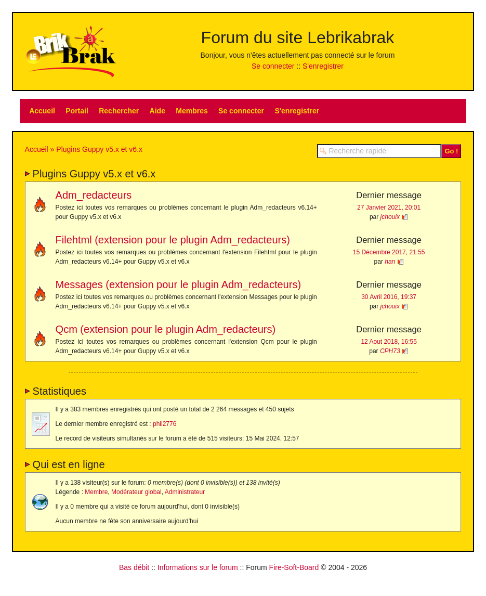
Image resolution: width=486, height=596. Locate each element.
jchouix (390, 217)
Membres (191, 111)
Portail (76, 111)
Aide (157, 111)
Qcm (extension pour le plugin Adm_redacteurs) (166, 329)
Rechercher (119, 111)
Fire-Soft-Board (294, 567)
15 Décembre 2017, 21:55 (389, 252)
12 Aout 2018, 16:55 (388, 341)
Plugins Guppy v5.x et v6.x (99, 149)
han (390, 261)
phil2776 (164, 423)
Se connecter (273, 66)
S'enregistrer (323, 66)
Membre (96, 492)
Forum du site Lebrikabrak (298, 37)
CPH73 (390, 351)
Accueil (42, 111)
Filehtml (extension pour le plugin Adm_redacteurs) (173, 239)
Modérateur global (136, 492)
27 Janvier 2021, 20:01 (389, 207)
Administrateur (185, 492)
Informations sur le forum (197, 567)
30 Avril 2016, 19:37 (388, 297)
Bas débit (134, 567)
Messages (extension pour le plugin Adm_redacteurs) (178, 284)
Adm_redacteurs (94, 195)
